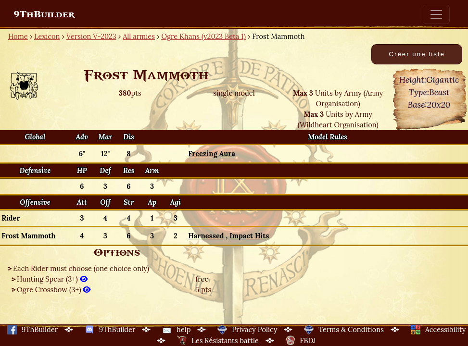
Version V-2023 (91, 36)
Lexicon (47, 36)
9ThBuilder (44, 14)
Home (18, 36)
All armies (139, 36)
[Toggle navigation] (436, 14)
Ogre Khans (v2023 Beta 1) (203, 36)
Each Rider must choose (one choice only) (81, 268)
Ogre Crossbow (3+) (53, 289)
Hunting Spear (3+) (52, 279)
